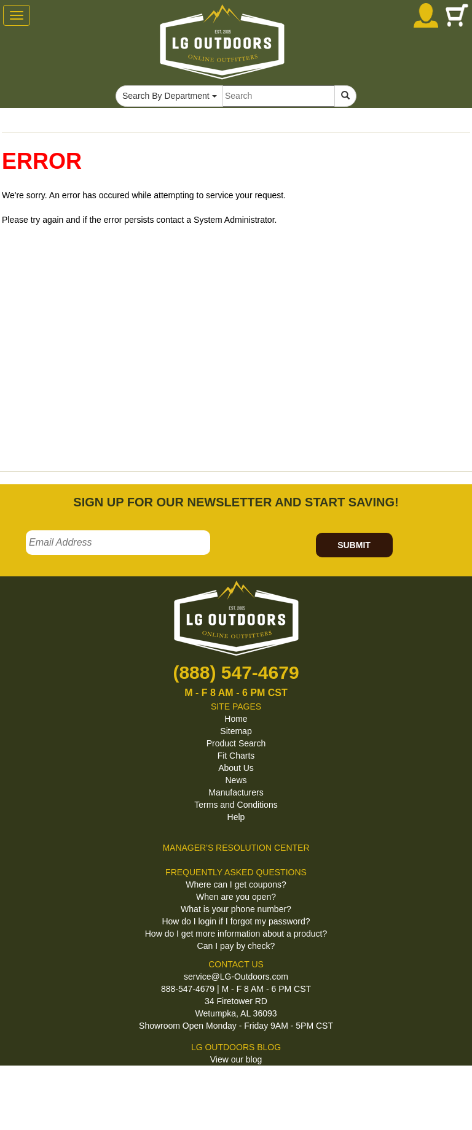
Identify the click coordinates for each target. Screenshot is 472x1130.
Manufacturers (235, 792)
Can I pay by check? (236, 946)
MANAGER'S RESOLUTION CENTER (235, 848)
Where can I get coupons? (236, 884)
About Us (236, 768)
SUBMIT (354, 545)
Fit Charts (236, 755)
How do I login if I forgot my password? (236, 921)
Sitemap (235, 731)
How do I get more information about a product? (236, 933)
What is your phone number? (236, 909)
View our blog (236, 1059)
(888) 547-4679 (236, 672)
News (235, 780)
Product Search (236, 743)
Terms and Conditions (235, 805)
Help (236, 817)
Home (235, 719)
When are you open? (236, 897)
